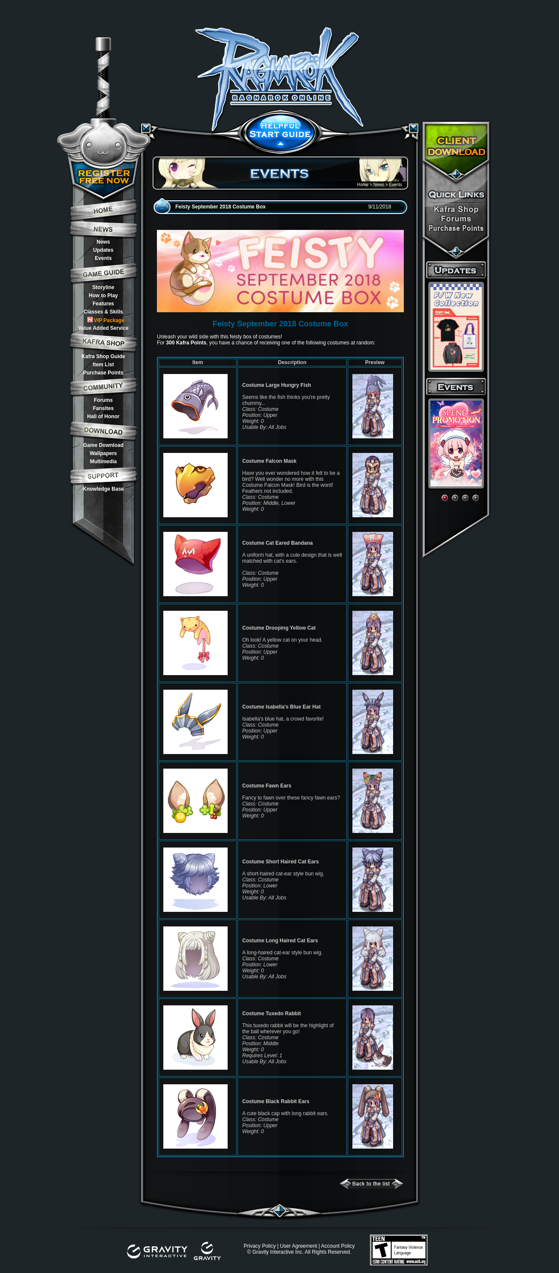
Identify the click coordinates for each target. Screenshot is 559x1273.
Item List (103, 365)
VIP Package (105, 320)
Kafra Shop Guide (103, 356)
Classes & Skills (103, 312)
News (103, 242)
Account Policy (338, 1246)
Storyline (103, 287)
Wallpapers (103, 453)
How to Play (103, 296)
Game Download (103, 445)
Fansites (103, 408)
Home (363, 184)
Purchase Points (103, 373)
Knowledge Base (103, 489)
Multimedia (103, 462)
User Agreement (298, 1246)
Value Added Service (103, 328)
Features (103, 304)
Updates (103, 250)
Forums (103, 400)
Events (103, 258)
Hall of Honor (103, 416)
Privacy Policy (259, 1246)
